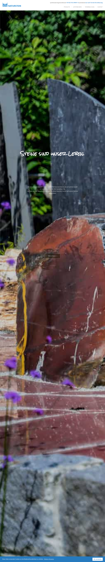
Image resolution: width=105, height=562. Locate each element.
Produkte (67, 7)
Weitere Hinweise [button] (49, 559)
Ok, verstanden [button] (98, 559)
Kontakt (100, 7)
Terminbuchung (89, 7)
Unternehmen (77, 7)
